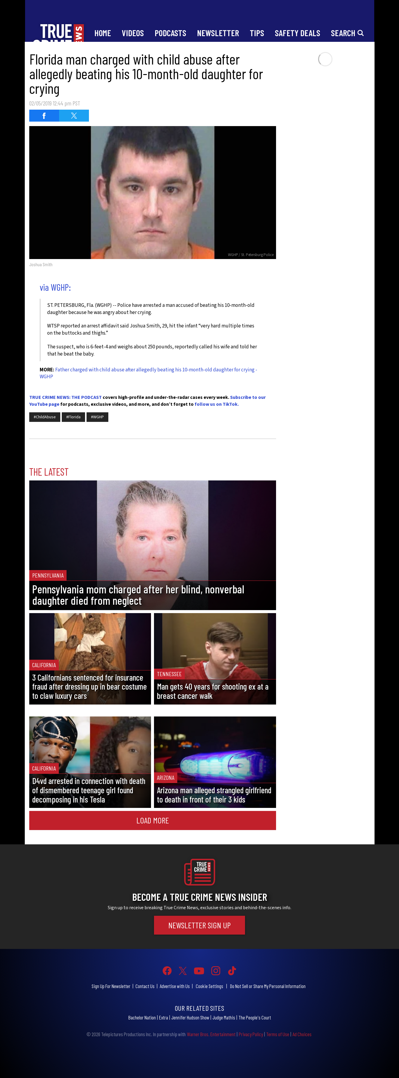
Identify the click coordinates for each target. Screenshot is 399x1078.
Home (102, 32)
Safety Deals (297, 32)
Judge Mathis (223, 1017)
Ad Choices (302, 1034)
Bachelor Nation (142, 1017)
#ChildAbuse (45, 417)
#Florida (73, 417)
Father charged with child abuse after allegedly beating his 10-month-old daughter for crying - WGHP (148, 373)
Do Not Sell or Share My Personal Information (268, 986)
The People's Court (254, 1017)
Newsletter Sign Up (199, 925)
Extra (163, 1017)
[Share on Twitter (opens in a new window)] (74, 116)
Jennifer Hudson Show (190, 1017)
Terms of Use (277, 1034)
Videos (133, 32)
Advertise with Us (175, 986)
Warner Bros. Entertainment (211, 1034)
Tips (257, 32)
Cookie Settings (209, 986)
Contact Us (145, 986)
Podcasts (170, 32)
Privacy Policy (251, 1034)
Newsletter (218, 32)
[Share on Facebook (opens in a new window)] (44, 116)
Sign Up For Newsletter (111, 986)
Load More (152, 820)
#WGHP (97, 417)
